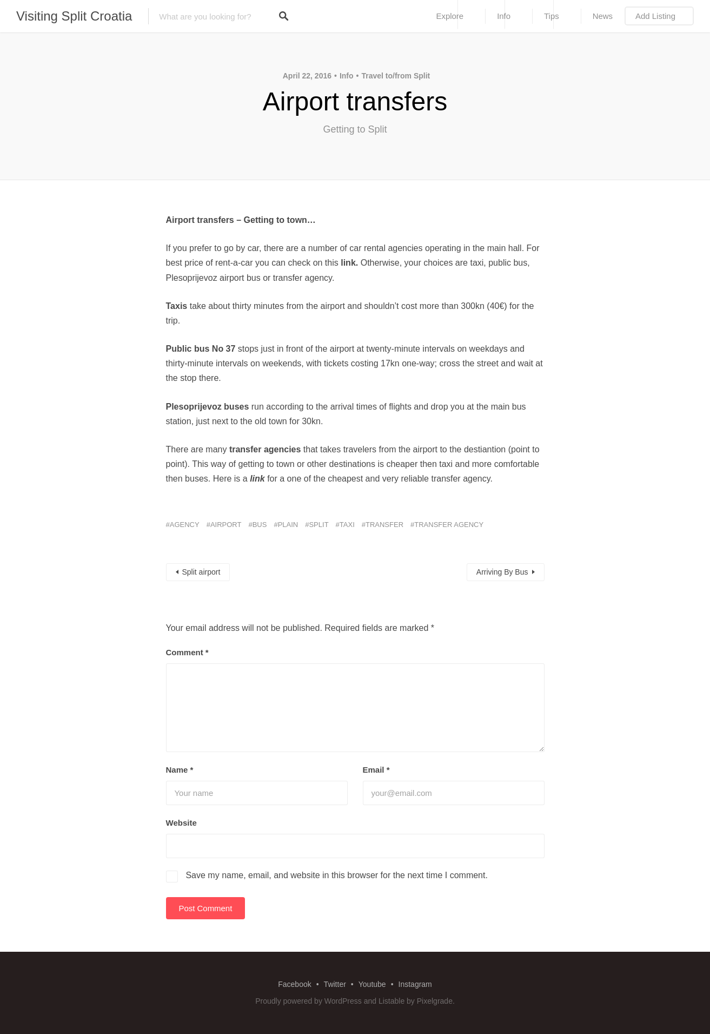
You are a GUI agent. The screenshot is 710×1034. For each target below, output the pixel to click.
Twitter (335, 984)
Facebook (294, 984)
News (603, 16)
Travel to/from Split (395, 75)
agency (185, 525)
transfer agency (448, 525)
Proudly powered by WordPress (308, 1001)
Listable (391, 1001)
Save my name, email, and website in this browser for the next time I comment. (336, 875)
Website (181, 822)
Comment (187, 652)
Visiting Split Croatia (74, 16)
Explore (449, 16)
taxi (347, 525)
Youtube (372, 984)
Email (376, 769)
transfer (384, 525)
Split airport (201, 572)
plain (288, 525)
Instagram (415, 984)
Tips (551, 16)
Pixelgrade (435, 1001)
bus (260, 525)
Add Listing (655, 16)
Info (503, 16)
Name (180, 769)
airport (226, 525)
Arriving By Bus (502, 572)
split (318, 525)
